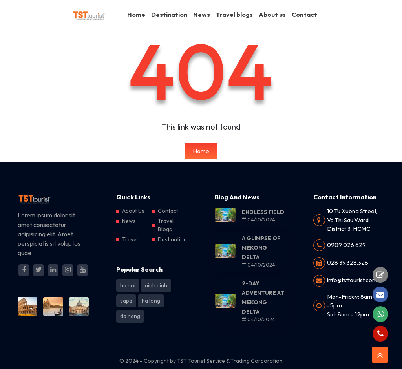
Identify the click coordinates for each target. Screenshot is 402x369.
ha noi (127, 285)
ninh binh (156, 285)
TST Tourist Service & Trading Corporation (230, 360)
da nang (130, 316)
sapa (126, 300)
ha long (151, 300)
